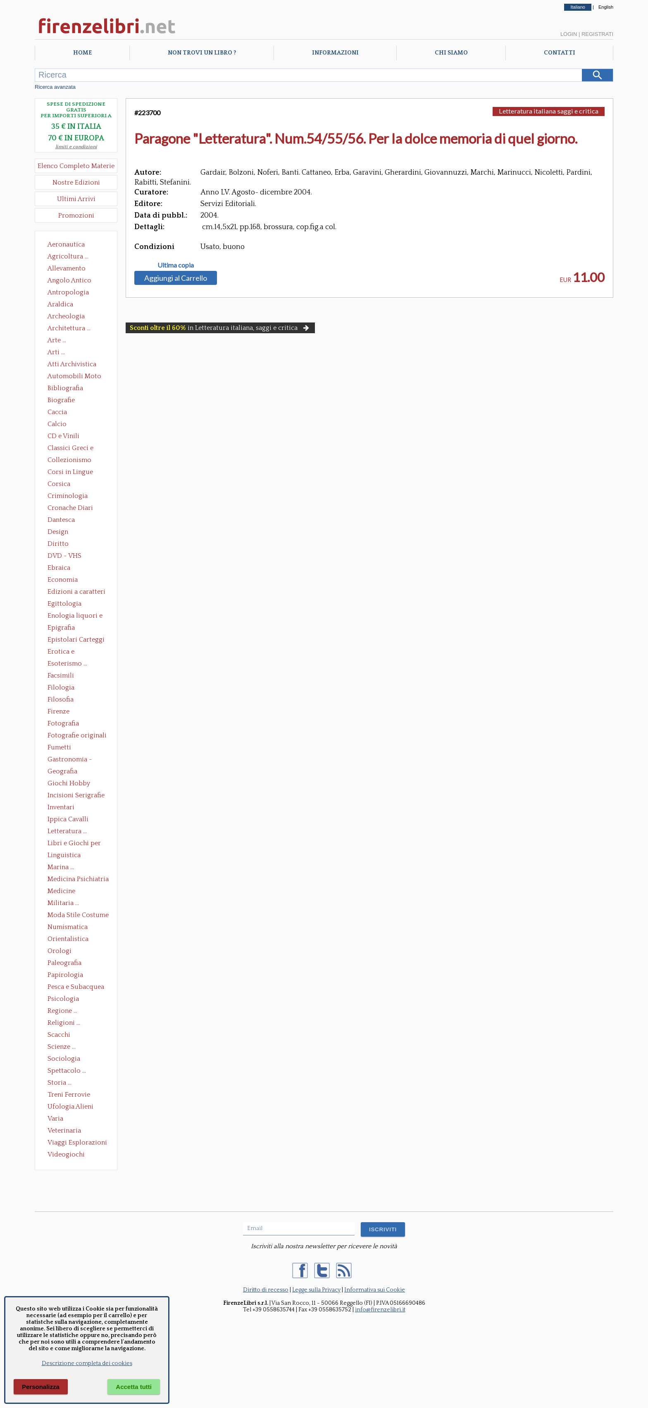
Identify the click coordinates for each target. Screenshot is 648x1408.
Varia (55, 1118)
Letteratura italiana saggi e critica (548, 111)
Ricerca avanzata (55, 87)
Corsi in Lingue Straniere (70, 472)
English (605, 7)
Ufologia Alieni (70, 1106)
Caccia (57, 412)
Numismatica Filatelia (68, 927)
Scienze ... (62, 1046)
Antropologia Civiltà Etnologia (73, 293)
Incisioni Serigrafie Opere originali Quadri (76, 796)
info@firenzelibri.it (380, 1309)
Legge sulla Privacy (316, 1290)
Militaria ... (63, 903)
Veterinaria (64, 1130)
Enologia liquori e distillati (75, 616)
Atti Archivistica (72, 364)
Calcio (57, 424)
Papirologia (65, 975)
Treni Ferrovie (69, 1094)
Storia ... (59, 1082)
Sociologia (64, 1058)
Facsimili (61, 675)
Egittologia (64, 603)
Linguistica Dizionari (64, 855)
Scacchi (59, 1034)
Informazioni (335, 53)
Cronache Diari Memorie (70, 508)
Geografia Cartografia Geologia (65, 772)
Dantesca (61, 520)
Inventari (61, 807)
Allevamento (67, 268)
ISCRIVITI (383, 1229)
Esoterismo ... (67, 663)
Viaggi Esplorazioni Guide (77, 1143)
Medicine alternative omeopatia (64, 891)
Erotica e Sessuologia (66, 652)
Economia (63, 579)
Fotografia (63, 723)
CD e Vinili (63, 436)
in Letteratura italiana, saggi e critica (220, 328)
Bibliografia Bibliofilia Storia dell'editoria (73, 388)
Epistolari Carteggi (76, 639)
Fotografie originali (77, 735)
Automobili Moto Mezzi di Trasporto (76, 377)
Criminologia (68, 496)
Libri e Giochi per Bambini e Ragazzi (75, 844)
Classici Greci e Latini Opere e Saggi (78, 448)
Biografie (61, 400)
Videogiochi (66, 1154)
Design (58, 532)
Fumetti (59, 747)
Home (82, 53)
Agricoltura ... (68, 256)
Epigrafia (61, 627)
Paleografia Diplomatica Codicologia (66, 963)
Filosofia (61, 699)
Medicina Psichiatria (78, 879)
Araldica (60, 304)
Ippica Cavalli (68, 819)
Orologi (59, 951)
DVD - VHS (64, 555)
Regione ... (62, 1011)
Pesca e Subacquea (76, 987)
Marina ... (61, 867)
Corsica (59, 484)
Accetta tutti (134, 1386)
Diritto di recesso (265, 1290)
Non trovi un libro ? (202, 53)
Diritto (58, 544)
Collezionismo (69, 460)
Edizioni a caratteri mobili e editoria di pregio (77, 592)
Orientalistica (68, 939)
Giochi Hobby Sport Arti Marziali (76, 784)
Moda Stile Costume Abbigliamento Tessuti (78, 915)
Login (568, 34)
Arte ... (57, 340)
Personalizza (41, 1386)
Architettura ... (69, 328)
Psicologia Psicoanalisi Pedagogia (65, 999)
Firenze (58, 711)
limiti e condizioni (76, 146)
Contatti (559, 53)
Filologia (61, 687)
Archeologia (66, 316)
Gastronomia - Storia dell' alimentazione (70, 760)
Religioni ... (64, 1022)
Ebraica (59, 567)
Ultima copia (175, 265)
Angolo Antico (69, 280)
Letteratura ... (67, 831)
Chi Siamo (451, 53)
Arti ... (56, 352)
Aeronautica (66, 244)
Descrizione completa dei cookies (87, 1363)
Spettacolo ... (67, 1070)
